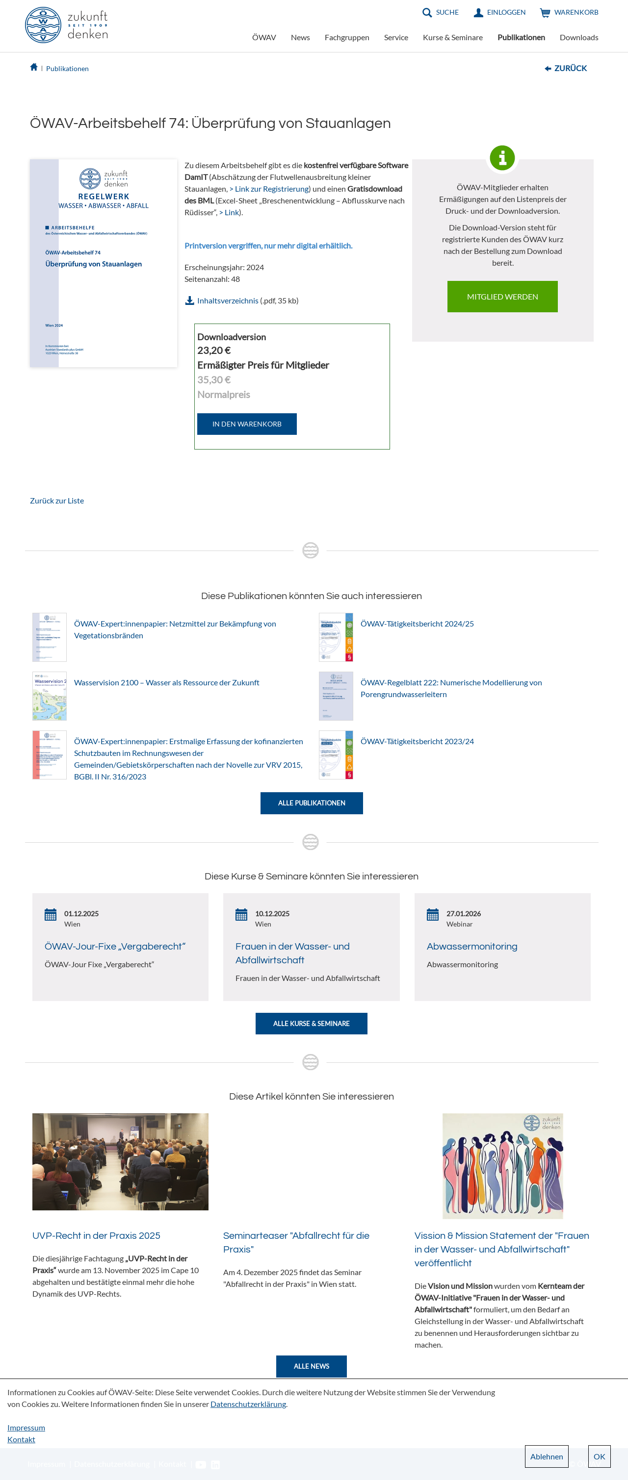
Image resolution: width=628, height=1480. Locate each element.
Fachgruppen (347, 37)
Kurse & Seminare (453, 37)
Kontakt (21, 1439)
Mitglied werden (502, 296)
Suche (447, 12)
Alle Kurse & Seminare (311, 1024)
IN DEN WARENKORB (247, 424)
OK (599, 1456)
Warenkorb (576, 12)
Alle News (311, 1366)
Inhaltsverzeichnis (228, 300)
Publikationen (521, 37)
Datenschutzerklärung (248, 1403)
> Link (229, 212)
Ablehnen (546, 1456)
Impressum (26, 1427)
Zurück (570, 68)
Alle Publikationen (311, 803)
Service (396, 37)
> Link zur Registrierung (269, 188)
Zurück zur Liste (57, 500)
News (300, 37)
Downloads (579, 37)
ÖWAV (264, 37)
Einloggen (506, 12)
